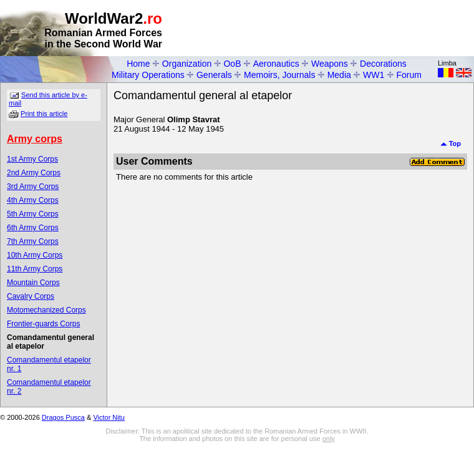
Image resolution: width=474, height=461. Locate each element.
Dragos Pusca (63, 417)
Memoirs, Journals (279, 75)
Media (339, 75)
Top (450, 143)
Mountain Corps (33, 282)
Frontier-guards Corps (43, 323)
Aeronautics (276, 64)
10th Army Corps (34, 255)
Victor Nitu (109, 417)
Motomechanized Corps (46, 310)
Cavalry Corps (30, 296)
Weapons (329, 64)
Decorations (383, 64)
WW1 (373, 75)
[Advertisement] (117, 127)
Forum (409, 75)
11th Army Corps (34, 268)
